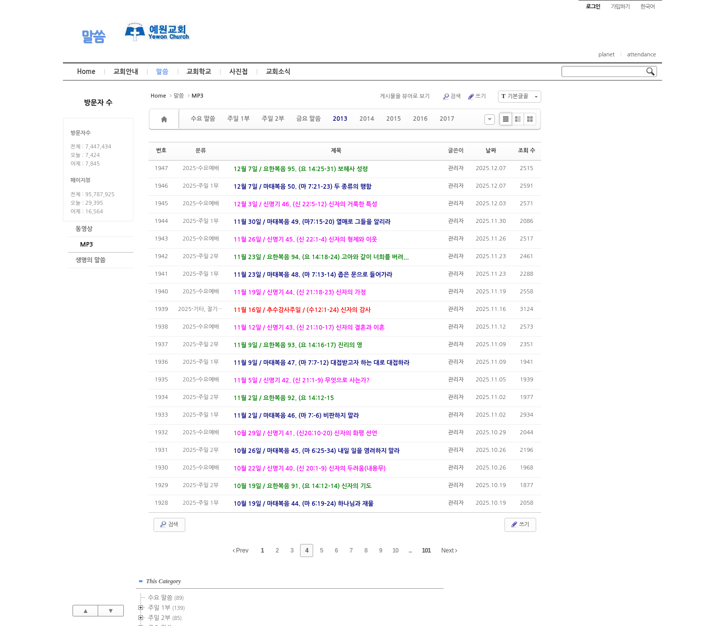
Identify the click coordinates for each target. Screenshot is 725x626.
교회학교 (199, 71)
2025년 (588, 278)
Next (449, 550)
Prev (241, 550)
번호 (161, 150)
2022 (584, 248)
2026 (584, 288)
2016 (420, 119)
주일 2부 (273, 119)
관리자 (456, 168)
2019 (585, 217)
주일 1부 (238, 119)
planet (607, 54)
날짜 (491, 150)
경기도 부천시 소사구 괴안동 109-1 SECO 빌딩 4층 (379, 597)
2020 (584, 227)
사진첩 (238, 71)
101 (426, 550)
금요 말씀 (308, 119)
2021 (584, 237)
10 (395, 550)
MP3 (86, 245)
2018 (585, 207)
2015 (393, 119)
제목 (336, 150)
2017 (447, 119)
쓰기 (476, 97)
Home (86, 71)
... (410, 550)
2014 (366, 119)
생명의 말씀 (91, 260)
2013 (340, 119)
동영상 (84, 229)
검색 (451, 97)
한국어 (647, 7)
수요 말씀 (203, 119)
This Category (586, 100)
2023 (585, 258)
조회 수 (526, 150)
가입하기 (620, 7)
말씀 (93, 36)
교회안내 (125, 71)
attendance (641, 54)
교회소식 (278, 71)
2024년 (588, 268)
